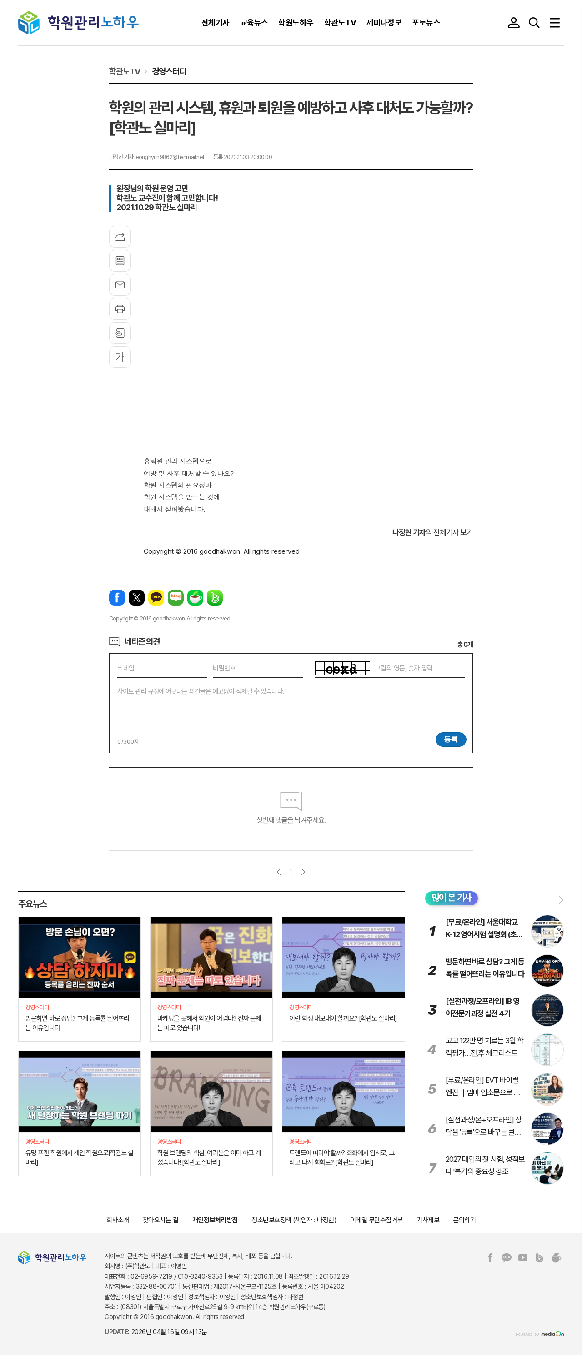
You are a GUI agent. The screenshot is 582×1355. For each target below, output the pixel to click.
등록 (451, 739)
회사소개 (117, 1220)
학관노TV (124, 71)
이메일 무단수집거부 (376, 1220)
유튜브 (523, 1258)
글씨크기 (120, 357)
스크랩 (120, 333)
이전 (279, 872)
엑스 (137, 598)
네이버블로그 (176, 598)
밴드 (215, 598)
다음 (303, 872)
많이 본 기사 (452, 897)
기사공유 (120, 237)
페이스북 (117, 598)
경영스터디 (169, 71)
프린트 (120, 309)
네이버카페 (195, 598)
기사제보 (427, 1220)
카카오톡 (156, 598)
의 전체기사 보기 (432, 532)
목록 (120, 261)
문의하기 (464, 1220)
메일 (120, 285)
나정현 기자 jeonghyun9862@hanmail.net (156, 157)
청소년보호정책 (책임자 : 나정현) (293, 1220)
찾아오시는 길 (161, 1220)
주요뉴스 (32, 903)
